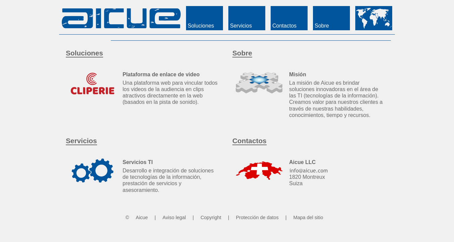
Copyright (210, 217)
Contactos (249, 141)
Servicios (81, 141)
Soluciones (84, 53)
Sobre (242, 53)
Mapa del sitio (308, 217)
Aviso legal (174, 217)
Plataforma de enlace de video (161, 74)
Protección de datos (257, 217)
